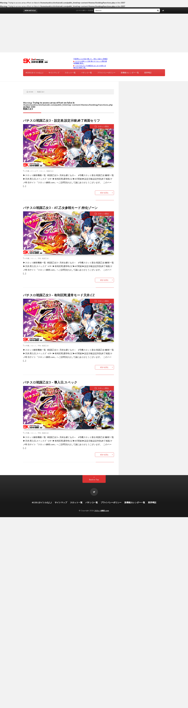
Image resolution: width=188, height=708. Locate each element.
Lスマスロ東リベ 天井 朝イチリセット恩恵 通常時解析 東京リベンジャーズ (104, 10)
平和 (39, 258)
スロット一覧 (70, 72)
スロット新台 (103, 126)
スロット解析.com (101, 511)
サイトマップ (54, 72)
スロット (42, 171)
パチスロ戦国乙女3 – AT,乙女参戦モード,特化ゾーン (60, 208)
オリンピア (34, 171)
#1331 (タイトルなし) (34, 72)
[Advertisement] (94, 33)
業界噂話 (147, 72)
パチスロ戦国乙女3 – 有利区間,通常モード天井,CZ (59, 295)
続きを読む (104, 193)
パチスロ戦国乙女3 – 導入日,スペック (50, 382)
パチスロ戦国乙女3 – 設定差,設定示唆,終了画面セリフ (61, 120)
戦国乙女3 (50, 171)
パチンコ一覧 (86, 72)
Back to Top (94, 479)
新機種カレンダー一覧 (130, 72)
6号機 (27, 171)
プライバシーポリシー (106, 72)
